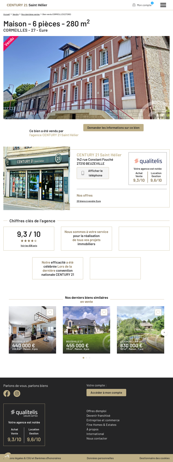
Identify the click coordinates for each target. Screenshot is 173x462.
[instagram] (17, 393)
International (95, 434)
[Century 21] (27, 5)
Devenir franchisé (98, 415)
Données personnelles (100, 458)
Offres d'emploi (96, 411)
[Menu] (163, 4)
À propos (92, 429)
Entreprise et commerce (103, 420)
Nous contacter (96, 438)
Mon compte (142, 5)
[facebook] (6, 393)
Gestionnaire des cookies (155, 458)
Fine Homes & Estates (101, 424)
